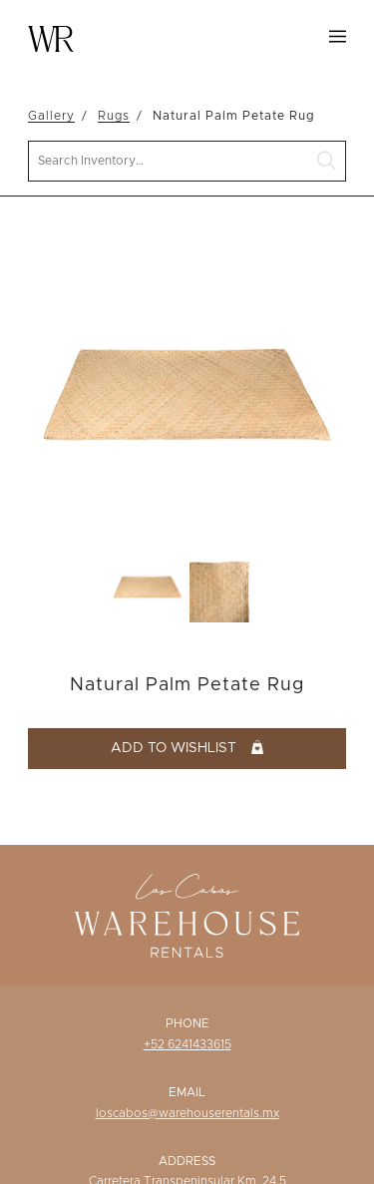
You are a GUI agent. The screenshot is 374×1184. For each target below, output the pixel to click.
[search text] (187, 161)
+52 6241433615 (187, 1044)
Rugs (114, 116)
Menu (337, 36)
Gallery (51, 116)
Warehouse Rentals (51, 39)
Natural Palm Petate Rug (234, 116)
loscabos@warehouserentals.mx (187, 1113)
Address (187, 1161)
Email (187, 1092)
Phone (187, 1023)
